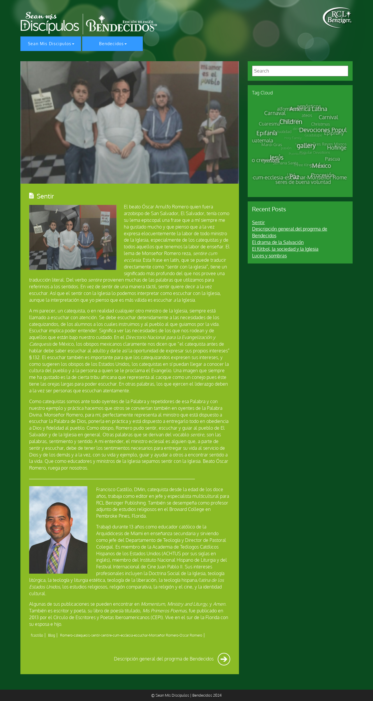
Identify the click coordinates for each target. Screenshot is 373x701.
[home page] (338, 18)
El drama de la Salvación (278, 242)
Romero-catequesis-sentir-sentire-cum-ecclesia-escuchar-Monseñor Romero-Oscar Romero (131, 635)
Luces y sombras (269, 256)
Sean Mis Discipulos (49, 43)
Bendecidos (111, 43)
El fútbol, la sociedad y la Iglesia (285, 249)
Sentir (258, 222)
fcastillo (37, 635)
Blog (51, 635)
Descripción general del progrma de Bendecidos (172, 659)
